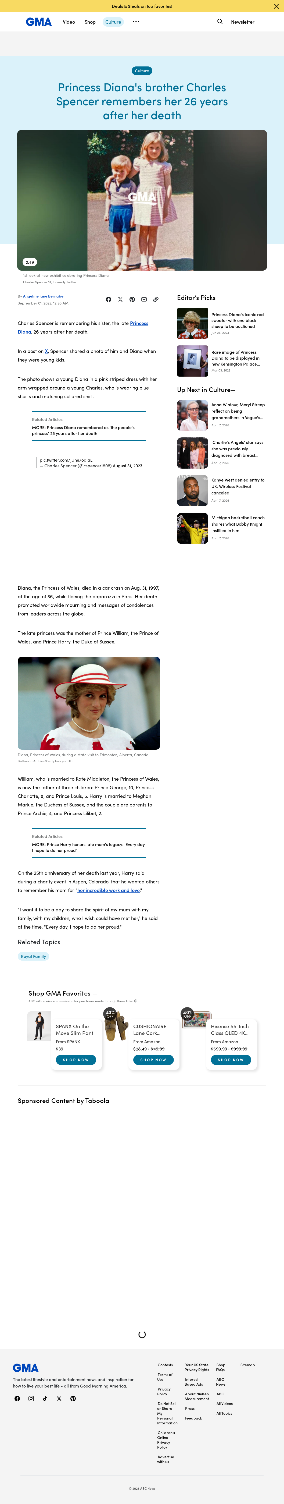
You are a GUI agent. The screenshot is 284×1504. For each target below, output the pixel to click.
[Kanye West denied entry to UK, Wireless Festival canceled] (221, 490)
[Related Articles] (89, 426)
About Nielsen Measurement (197, 1396)
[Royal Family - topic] (33, 956)
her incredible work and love (108, 890)
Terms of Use (164, 1377)
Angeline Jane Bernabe (43, 296)
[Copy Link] (156, 299)
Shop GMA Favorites (59, 992)
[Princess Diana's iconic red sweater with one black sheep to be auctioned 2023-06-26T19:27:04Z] (221, 323)
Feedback (193, 1418)
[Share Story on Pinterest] (132, 299)
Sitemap (247, 1364)
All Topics (224, 1413)
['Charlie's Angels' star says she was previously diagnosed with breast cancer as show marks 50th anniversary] (221, 453)
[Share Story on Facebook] (108, 299)
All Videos (225, 1403)
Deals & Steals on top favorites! (142, 6)
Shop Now (76, 1059)
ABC (220, 1393)
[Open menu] (136, 22)
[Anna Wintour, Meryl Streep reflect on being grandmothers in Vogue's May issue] (221, 415)
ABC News (220, 1381)
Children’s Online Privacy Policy (166, 1440)
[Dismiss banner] (276, 6)
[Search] (219, 21)
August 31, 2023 (127, 465)
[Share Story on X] (120, 299)
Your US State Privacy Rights (197, 1367)
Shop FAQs (220, 1367)
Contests (165, 1364)
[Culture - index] (142, 70)
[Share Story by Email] (144, 299)
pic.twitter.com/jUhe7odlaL (66, 460)
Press (190, 1408)
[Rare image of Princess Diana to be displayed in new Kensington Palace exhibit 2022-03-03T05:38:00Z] (221, 361)
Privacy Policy (164, 1391)
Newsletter (242, 21)
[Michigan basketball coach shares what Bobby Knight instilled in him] (221, 528)
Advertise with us (165, 1459)
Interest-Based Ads (194, 1381)
